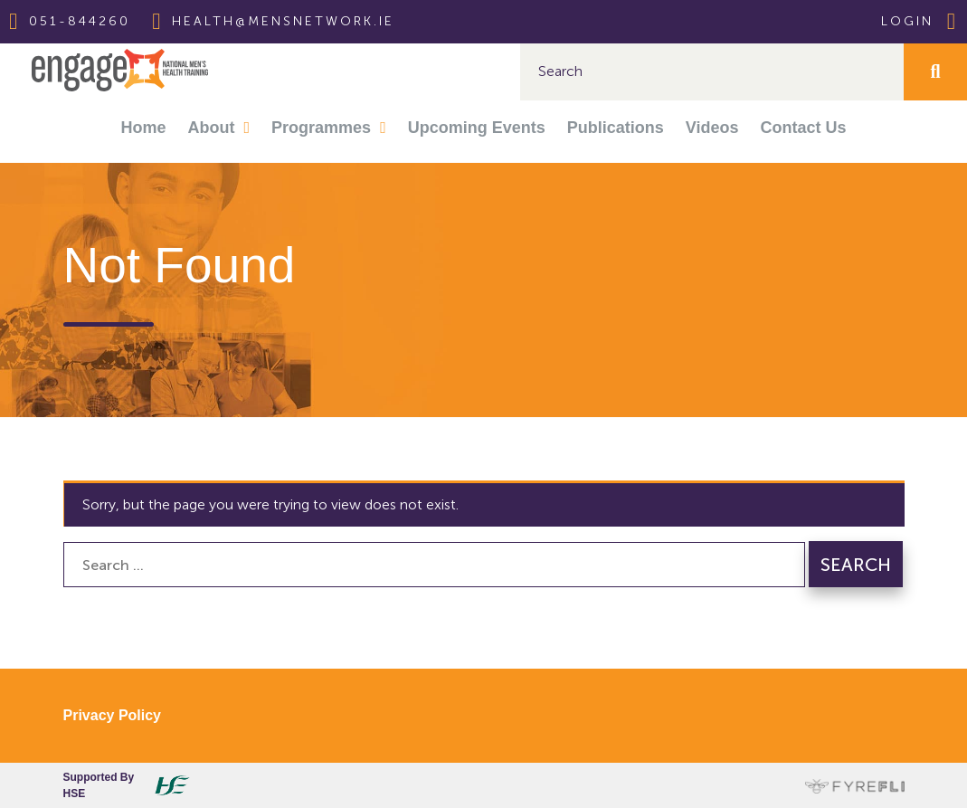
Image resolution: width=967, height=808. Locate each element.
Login (919, 21)
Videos (712, 128)
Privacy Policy (112, 715)
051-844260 (79, 21)
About (211, 128)
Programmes (321, 128)
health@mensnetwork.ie (283, 21)
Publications (615, 128)
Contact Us (803, 128)
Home (143, 128)
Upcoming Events (476, 128)
